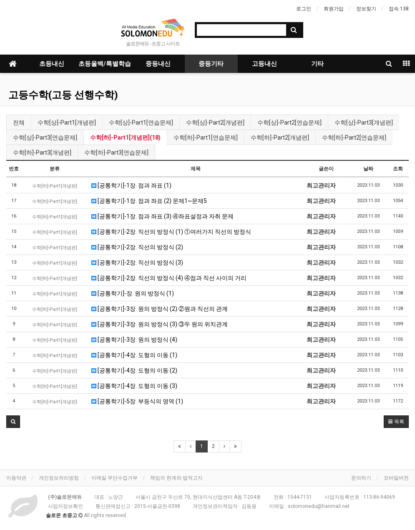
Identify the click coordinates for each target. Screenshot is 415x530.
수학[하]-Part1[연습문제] (206, 137)
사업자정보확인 (65, 506)
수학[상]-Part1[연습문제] (141, 122)
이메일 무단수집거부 (114, 478)
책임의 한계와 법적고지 (176, 478)
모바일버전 (396, 478)
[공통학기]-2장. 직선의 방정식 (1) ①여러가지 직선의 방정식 (171, 231)
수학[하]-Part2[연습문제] (354, 137)
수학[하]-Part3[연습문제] (116, 152)
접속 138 (399, 9)
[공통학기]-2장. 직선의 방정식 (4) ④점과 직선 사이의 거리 (168, 278)
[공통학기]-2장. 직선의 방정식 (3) (137, 262)
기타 (317, 64)
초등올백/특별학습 (104, 64)
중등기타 (211, 64)
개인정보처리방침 (59, 478)
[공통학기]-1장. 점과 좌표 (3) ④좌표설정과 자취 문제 (162, 216)
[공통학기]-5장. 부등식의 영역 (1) (137, 401)
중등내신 (158, 64)
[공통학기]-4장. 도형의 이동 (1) (134, 355)
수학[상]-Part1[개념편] (67, 122)
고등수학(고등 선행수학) (63, 95)
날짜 (368, 169)
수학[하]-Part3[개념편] (42, 152)
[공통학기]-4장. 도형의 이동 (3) (134, 385)
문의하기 (361, 478)
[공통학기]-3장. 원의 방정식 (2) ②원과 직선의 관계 (159, 308)
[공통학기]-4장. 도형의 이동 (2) (134, 370)
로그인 (303, 9)
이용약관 (16, 478)
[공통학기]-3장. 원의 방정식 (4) (134, 339)
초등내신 (51, 64)
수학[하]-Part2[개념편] (280, 137)
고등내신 (264, 64)
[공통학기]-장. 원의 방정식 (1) (132, 293)
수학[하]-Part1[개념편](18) (125, 137)
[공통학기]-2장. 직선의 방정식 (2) (137, 247)
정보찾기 (366, 9)
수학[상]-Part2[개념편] (215, 122)
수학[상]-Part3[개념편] (364, 122)
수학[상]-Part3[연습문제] (45, 137)
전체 (19, 122)
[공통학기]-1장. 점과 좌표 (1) (131, 185)
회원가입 (334, 9)
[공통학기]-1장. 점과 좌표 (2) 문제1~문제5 (149, 201)
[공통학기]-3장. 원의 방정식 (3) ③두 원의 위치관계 (159, 324)
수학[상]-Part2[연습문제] (289, 122)
